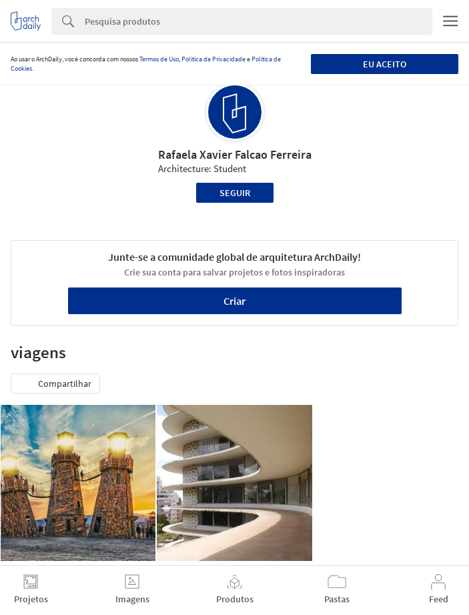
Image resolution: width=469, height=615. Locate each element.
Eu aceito (384, 64)
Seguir (234, 193)
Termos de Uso (159, 59)
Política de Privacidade (213, 59)
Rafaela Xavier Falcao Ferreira (235, 154)
